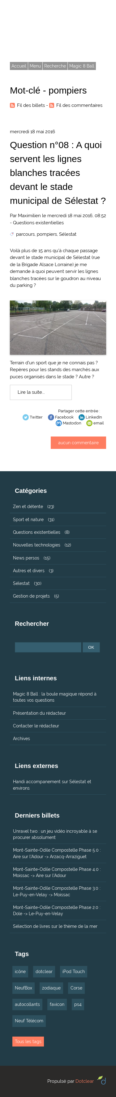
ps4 (78, 1004)
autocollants (27, 1004)
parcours (25, 234)
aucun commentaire (78, 442)
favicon (57, 1004)
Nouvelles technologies (36, 544)
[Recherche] (48, 647)
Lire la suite (30, 392)
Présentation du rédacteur (39, 713)
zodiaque (51, 987)
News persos (26, 557)
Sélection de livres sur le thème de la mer (55, 926)
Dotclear (84, 1081)
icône (20, 971)
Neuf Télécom (29, 1020)
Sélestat (67, 234)
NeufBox (23, 987)
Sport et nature (28, 519)
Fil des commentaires (79, 105)
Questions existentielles (38, 223)
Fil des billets (31, 105)
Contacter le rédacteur (36, 725)
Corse (76, 987)
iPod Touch (73, 971)
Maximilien (29, 215)
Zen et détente (28, 506)
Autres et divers (29, 570)
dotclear (44, 971)
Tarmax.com (38, 21)
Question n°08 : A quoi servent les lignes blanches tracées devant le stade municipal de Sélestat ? (58, 173)
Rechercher (32, 623)
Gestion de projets (31, 596)
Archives (21, 738)
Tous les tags (28, 1041)
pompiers (47, 234)
